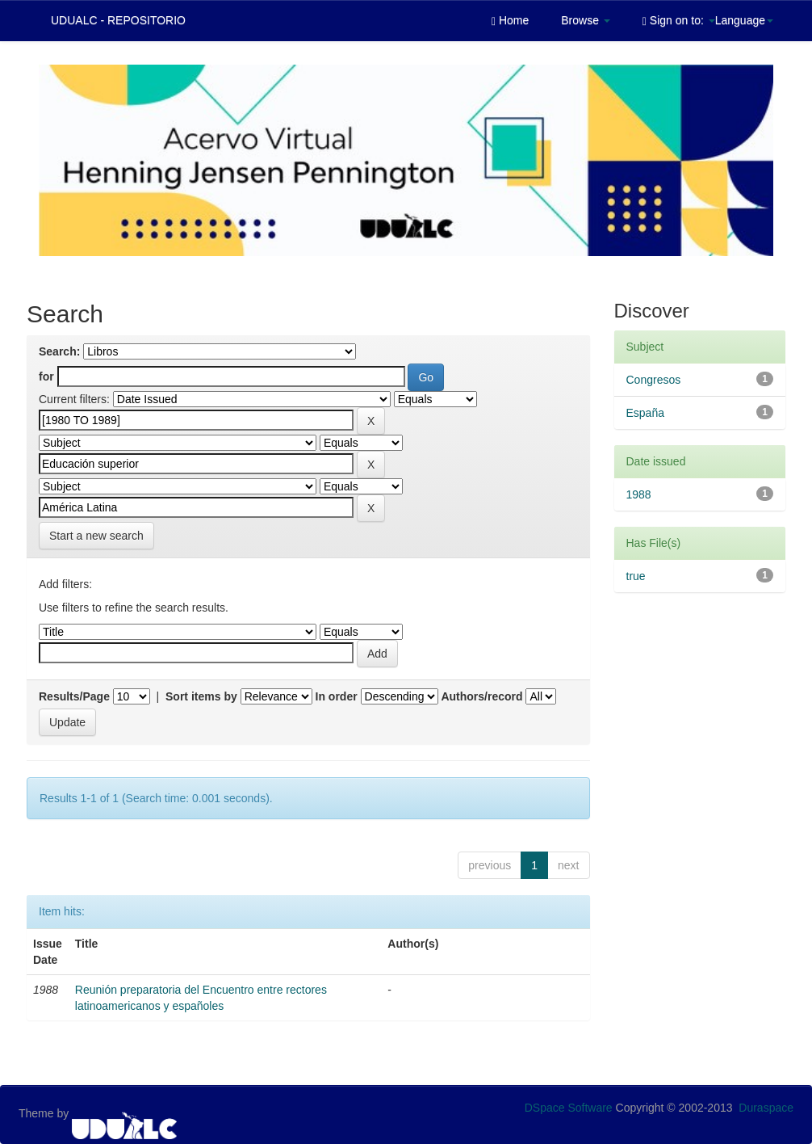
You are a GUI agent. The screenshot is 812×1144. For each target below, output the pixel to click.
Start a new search (96, 535)
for (46, 376)
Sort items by (201, 696)
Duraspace (766, 1107)
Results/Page (74, 696)
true (636, 576)
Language (744, 20)
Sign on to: (678, 20)
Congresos (653, 379)
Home (510, 20)
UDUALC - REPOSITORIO (118, 20)
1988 (638, 494)
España (645, 412)
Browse (585, 20)
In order (337, 696)
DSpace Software (569, 1107)
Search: (59, 351)
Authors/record (481, 696)
